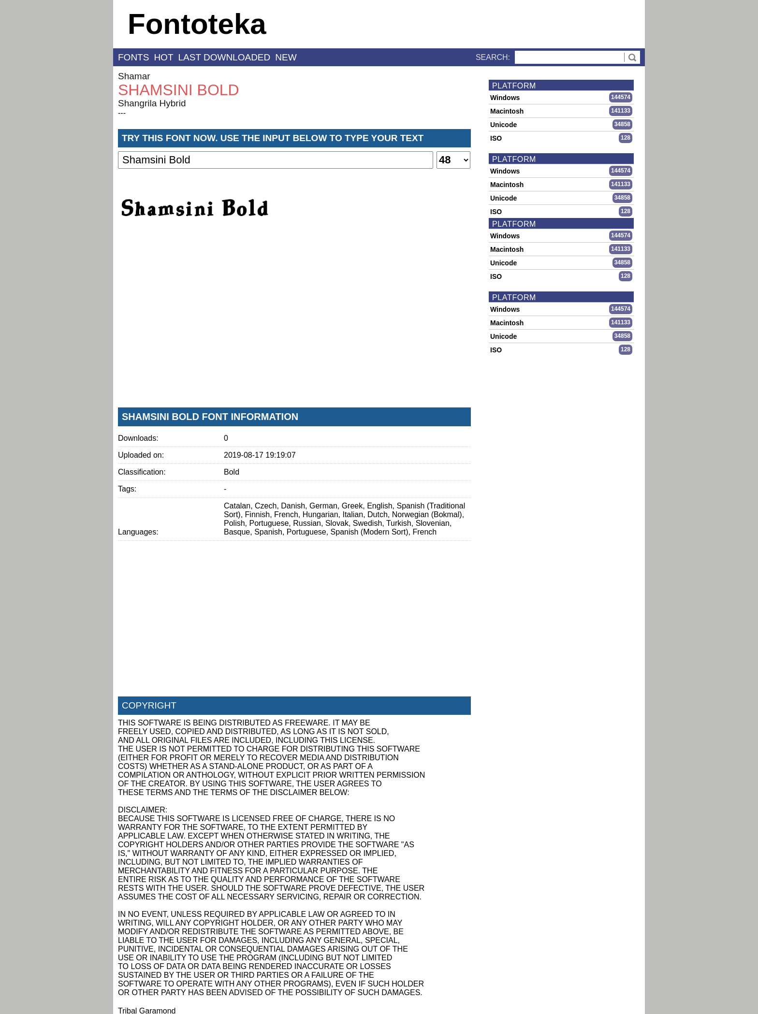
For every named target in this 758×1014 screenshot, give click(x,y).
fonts (133, 57)
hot (163, 57)
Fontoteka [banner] (197, 24)
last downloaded (224, 57)
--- (122, 113)
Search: (493, 57)
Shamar (134, 76)
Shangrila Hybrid (152, 103)
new (285, 57)
